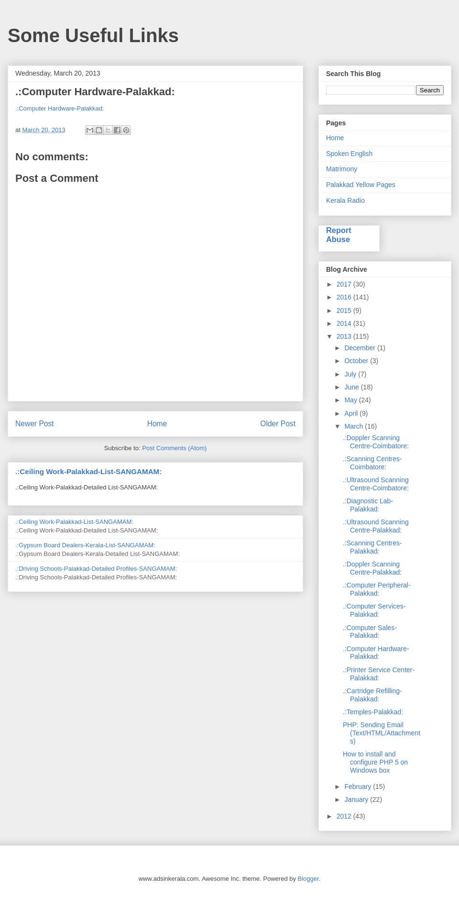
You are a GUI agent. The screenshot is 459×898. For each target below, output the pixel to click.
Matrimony (341, 169)
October (357, 361)
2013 (345, 336)
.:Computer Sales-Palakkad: (370, 632)
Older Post (277, 424)
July (351, 374)
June (352, 387)
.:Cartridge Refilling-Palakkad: (372, 695)
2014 (345, 323)
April (352, 413)
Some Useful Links (93, 35)
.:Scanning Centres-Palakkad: (372, 547)
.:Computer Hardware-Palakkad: (59, 108)
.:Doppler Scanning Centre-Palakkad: (372, 568)
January (357, 799)
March (354, 426)
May (351, 400)
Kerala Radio (345, 200)
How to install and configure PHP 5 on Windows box (375, 762)
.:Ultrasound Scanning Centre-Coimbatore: (376, 484)
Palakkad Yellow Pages (360, 184)
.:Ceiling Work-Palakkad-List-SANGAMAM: (88, 471)
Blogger (308, 878)
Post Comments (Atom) (174, 448)
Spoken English (349, 153)
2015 (345, 310)
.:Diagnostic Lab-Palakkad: (368, 505)
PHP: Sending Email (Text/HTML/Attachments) (381, 733)
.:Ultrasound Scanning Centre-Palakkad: (376, 526)
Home (157, 424)
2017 (345, 284)
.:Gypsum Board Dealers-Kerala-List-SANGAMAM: (85, 545)
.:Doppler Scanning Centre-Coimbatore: (376, 442)
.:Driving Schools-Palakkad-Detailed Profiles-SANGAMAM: (96, 568)
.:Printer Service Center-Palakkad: (379, 674)
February (358, 786)
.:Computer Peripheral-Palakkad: (377, 589)
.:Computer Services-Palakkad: (374, 610)
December (360, 348)
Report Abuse (338, 235)
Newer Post (34, 424)
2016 (345, 297)
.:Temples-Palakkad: (373, 712)
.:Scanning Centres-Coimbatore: (372, 463)
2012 (345, 816)
